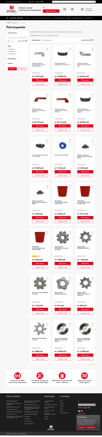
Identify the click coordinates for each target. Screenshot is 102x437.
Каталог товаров (16, 18)
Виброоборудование (11, 401)
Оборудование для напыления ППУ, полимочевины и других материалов (32, 408)
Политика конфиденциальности (50, 413)
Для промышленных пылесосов (74, 32)
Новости (47, 419)
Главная (8, 22)
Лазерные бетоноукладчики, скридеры (13, 404)
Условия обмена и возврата (49, 401)
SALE (68, 18)
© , (16, 433)
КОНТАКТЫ (89, 18)
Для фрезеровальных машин (37, 35)
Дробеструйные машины (13, 407)
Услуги (34, 18)
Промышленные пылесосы (31, 404)
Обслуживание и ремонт (51, 404)
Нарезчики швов (10, 414)
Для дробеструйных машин (36, 32)
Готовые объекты (77, 18)
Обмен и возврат (59, 18)
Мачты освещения (29, 423)
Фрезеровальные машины (31, 411)
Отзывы (61, 403)
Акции (61, 410)
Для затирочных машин (49, 32)
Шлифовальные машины (30, 414)
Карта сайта (81, 414)
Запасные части (28, 421)
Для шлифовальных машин (51, 35)
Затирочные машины (11, 409)
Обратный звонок (51, 11)
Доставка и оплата (45, 18)
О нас (27, 18)
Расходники (27, 416)
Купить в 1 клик (40, 83)
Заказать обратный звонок (87, 404)
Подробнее (90, 427)
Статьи (46, 416)
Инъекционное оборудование (14, 411)
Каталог (15, 22)
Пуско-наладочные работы (49, 407)
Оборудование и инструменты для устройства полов (14, 417)
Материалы (27, 419)
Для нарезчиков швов (61, 32)
